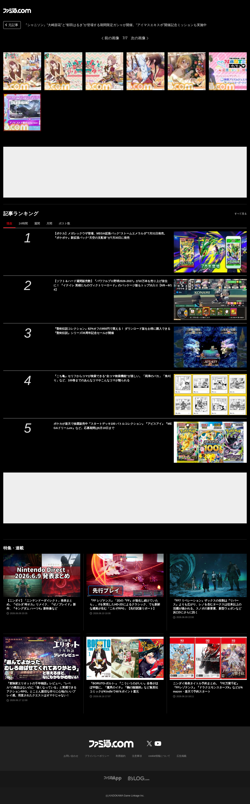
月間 (49, 223)
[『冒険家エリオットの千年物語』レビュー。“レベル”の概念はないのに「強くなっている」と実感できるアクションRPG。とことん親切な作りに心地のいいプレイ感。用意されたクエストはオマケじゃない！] (41, 658)
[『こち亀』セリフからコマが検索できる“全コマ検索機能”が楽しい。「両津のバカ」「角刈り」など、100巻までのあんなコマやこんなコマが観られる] (210, 394)
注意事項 (137, 756)
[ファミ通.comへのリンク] (17, 10)
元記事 (11, 25)
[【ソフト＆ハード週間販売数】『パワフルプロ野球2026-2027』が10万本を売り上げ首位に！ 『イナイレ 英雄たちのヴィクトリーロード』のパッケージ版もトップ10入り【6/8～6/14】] (210, 299)
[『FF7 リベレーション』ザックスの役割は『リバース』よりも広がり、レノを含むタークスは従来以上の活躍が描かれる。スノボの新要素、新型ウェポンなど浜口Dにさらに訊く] (208, 575)
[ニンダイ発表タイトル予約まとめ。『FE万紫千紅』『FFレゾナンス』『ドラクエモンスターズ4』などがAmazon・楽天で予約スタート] (208, 658)
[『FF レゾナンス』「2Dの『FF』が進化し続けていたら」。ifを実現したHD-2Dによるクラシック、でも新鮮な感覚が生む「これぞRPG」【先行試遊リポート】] (124, 575)
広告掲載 (181, 756)
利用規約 (121, 756)
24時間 (23, 223)
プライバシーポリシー (97, 756)
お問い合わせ (71, 756)
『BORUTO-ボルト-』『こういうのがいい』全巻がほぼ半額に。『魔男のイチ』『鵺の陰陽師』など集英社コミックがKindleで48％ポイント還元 (124, 687)
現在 (9, 223)
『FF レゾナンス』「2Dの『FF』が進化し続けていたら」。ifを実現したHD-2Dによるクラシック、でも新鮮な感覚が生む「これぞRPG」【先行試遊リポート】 (125, 604)
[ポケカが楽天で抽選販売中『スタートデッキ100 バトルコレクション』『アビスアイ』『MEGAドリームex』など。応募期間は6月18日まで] (210, 442)
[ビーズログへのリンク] (138, 778)
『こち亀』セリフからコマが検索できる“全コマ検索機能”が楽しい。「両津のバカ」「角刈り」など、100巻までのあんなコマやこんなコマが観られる (112, 378)
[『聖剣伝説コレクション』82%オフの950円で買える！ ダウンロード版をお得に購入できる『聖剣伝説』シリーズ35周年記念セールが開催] (210, 347)
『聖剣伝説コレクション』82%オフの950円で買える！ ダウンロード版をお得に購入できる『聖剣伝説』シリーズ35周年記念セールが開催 (112, 331)
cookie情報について (159, 756)
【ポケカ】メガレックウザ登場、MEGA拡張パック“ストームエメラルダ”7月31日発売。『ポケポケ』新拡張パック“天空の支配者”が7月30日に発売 (110, 235)
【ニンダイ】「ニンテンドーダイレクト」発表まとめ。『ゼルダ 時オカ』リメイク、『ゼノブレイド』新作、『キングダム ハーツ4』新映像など (41, 604)
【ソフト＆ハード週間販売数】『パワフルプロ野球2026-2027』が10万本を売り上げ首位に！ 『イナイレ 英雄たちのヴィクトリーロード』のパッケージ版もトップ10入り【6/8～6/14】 (113, 285)
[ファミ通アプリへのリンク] (112, 778)
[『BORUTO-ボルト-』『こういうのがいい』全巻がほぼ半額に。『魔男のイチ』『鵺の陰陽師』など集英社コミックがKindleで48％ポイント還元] (124, 658)
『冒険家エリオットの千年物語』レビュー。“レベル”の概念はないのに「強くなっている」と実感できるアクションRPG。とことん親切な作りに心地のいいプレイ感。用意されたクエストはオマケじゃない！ (41, 689)
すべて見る (241, 213)
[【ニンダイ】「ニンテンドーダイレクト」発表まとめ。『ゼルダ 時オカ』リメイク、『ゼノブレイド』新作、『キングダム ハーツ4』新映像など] (41, 575)
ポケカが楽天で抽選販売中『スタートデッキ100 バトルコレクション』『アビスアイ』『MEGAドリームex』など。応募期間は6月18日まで (113, 426)
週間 (37, 223)
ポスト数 (64, 223)
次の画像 (138, 38)
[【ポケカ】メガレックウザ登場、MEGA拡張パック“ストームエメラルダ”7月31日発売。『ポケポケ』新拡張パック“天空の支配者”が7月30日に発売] (210, 251)
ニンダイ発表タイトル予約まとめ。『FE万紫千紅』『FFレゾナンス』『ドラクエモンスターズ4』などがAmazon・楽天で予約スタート (208, 687)
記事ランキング (21, 213)
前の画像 (112, 38)
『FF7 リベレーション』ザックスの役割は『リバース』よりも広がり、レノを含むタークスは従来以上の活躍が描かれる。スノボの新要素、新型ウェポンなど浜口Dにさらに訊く (207, 606)
